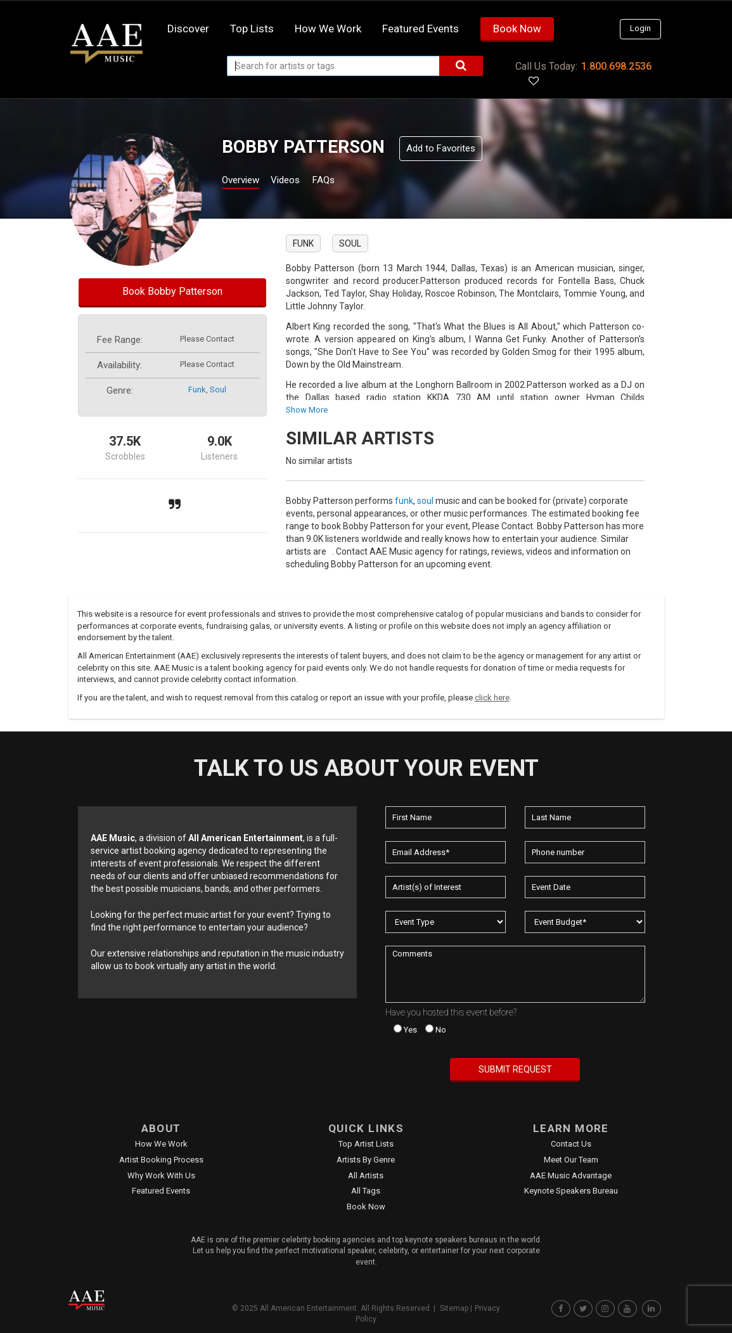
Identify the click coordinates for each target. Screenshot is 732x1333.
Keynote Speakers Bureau (571, 1190)
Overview (245, 181)
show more (307, 410)
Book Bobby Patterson (172, 291)
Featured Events (420, 28)
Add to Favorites (440, 148)
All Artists (365, 1175)
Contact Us (571, 1144)
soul (218, 389)
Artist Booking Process (161, 1159)
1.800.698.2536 (616, 66)
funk (197, 389)
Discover (188, 28)
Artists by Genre (366, 1159)
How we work (328, 28)
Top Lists (252, 28)
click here (492, 697)
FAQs (346, 181)
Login (640, 28)
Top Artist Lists (366, 1144)
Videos (300, 181)
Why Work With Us (161, 1175)
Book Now (517, 28)
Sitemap (454, 1308)
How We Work (161, 1144)
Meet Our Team (571, 1159)
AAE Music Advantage (571, 1175)
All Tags (365, 1190)
